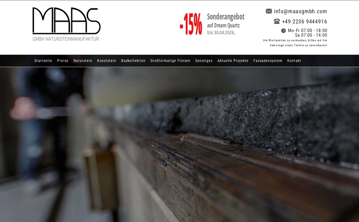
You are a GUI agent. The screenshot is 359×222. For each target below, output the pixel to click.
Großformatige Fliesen (170, 61)
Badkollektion (133, 61)
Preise (63, 61)
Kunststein (106, 61)
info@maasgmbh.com (296, 11)
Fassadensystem (267, 61)
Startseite (43, 61)
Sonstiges (204, 61)
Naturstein (83, 61)
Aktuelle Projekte (233, 61)
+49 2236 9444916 (300, 21)
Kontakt (294, 61)
